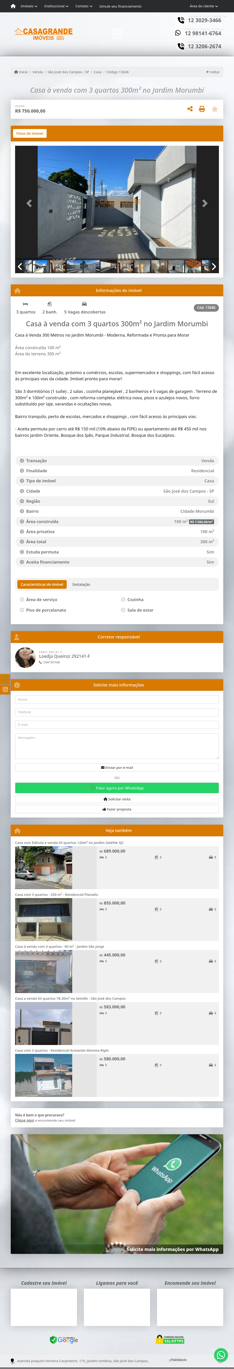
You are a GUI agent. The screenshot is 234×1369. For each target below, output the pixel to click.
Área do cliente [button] (202, 6)
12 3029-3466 (204, 20)
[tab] (30, 133)
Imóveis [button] (27, 6)
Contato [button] (81, 6)
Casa (97, 72)
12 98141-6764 (203, 33)
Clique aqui (24, 1120)
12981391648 (49, 662)
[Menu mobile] (13, 6)
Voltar (213, 72)
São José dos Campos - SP (68, 72)
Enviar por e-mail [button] (117, 767)
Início (21, 72)
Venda (38, 72)
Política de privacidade (178, 1360)
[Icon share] (117, 33)
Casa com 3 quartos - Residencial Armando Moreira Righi (62, 1050)
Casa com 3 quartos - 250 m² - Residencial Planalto (56, 894)
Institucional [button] (54, 6)
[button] (30, 203)
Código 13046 (117, 72)
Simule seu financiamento (120, 6)
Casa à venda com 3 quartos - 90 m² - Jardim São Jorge (59, 946)
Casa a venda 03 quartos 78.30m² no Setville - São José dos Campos (70, 998)
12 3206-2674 (204, 46)
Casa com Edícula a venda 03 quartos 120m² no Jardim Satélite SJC (69, 842)
